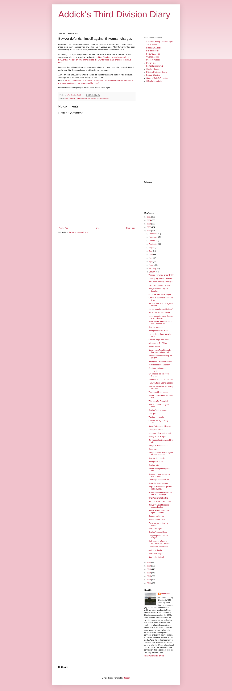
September (153, 244)
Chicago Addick (152, 57)
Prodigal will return (156, 462)
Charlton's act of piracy (158, 410)
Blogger (127, 678)
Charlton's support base (158, 532)
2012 (149, 580)
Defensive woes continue (158, 483)
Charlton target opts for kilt (159, 340)
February (153, 268)
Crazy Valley (153, 449)
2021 (149, 231)
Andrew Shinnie (81, 98)
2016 (149, 576)
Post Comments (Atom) (78, 232)
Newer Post (63, 228)
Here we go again (155, 327)
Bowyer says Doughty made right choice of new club (160, 351)
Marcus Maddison (103, 98)
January (152, 272)
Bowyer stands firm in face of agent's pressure (160, 511)
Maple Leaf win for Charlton (159, 312)
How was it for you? (156, 554)
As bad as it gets (155, 550)
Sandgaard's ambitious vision (160, 361)
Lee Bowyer (92, 98)
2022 (149, 227)
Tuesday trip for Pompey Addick (161, 278)
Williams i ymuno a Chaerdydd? (161, 275)
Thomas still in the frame (158, 547)
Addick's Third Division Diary (114, 14)
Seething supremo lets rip (159, 480)
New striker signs (155, 529)
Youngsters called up (157, 430)
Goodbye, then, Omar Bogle (160, 294)
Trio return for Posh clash (158, 401)
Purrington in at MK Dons (158, 331)
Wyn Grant (165, 594)
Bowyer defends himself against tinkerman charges (161, 454)
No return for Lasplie (157, 458)
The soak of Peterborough (159, 392)
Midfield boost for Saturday (159, 365)
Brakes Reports (152, 51)
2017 (149, 573)
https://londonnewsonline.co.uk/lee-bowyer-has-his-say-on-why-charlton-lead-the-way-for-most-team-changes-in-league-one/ (95, 60)
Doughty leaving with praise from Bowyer (159, 475)
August (152, 248)
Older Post (130, 228)
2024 (149, 220)
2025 (149, 217)
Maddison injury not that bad (160, 433)
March (151, 265)
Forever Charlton (153, 75)
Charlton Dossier (153, 69)
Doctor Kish (151, 63)
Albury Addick (151, 45)
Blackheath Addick (153, 48)
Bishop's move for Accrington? (160, 501)
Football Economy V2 (154, 66)
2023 (149, 224)
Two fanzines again (156, 417)
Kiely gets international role (159, 285)
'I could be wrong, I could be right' (159, 42)
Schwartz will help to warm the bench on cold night (160, 493)
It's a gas (152, 414)
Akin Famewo (70, 98)
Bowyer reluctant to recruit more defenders (159, 506)
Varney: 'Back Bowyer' (157, 437)
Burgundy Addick (153, 54)
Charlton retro (154, 465)
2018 (149, 569)
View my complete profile (154, 656)
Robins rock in (154, 347)
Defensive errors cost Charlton (161, 379)
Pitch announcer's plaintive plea (161, 282)
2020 (149, 562)
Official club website (154, 81)
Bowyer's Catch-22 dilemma (160, 426)
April (151, 261)
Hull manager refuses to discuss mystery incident (159, 542)
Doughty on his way (156, 516)
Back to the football (156, 557)
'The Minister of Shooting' (159, 498)
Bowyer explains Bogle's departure (158, 290)
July (151, 251)
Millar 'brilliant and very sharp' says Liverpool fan (160, 323)
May (151, 258)
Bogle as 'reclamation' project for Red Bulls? (160, 488)
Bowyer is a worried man (158, 446)
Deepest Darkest (153, 60)
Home (97, 228)
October (152, 241)
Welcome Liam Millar (157, 520)
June (151, 255)
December (153, 234)
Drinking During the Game (156, 72)
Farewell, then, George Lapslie (161, 383)
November (153, 237)
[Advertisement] (96, 202)
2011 (149, 583)
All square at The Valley (158, 343)
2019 (149, 566)
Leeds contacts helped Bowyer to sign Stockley (161, 317)
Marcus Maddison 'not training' (161, 309)
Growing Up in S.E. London (157, 78)
